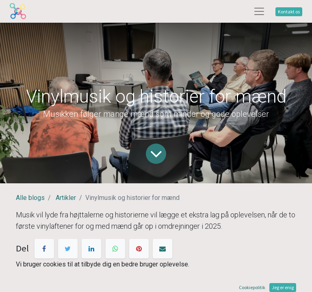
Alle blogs (30, 198)
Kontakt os (289, 12)
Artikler (66, 198)
